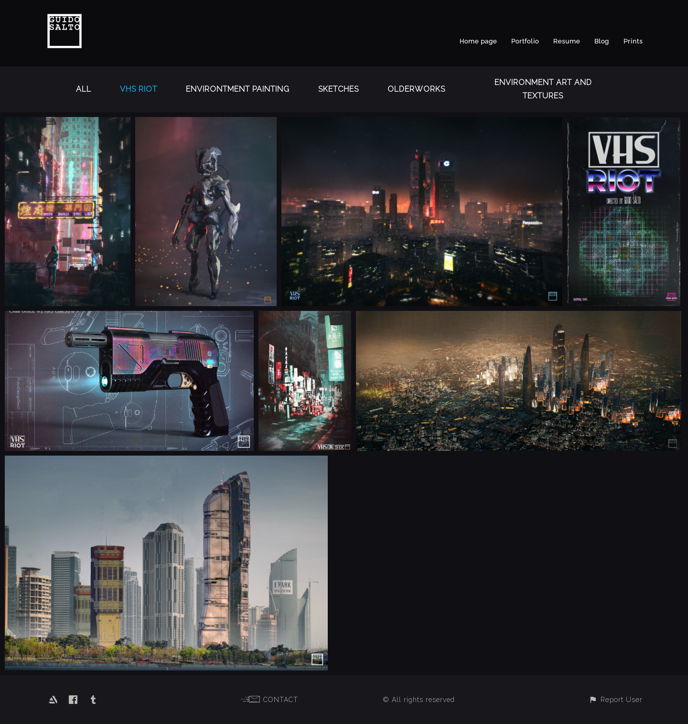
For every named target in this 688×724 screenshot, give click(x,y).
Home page (478, 41)
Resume (566, 41)
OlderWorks (416, 89)
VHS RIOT (138, 89)
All (83, 89)
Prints (633, 41)
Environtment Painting (238, 89)
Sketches (338, 89)
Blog (601, 41)
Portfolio (525, 41)
